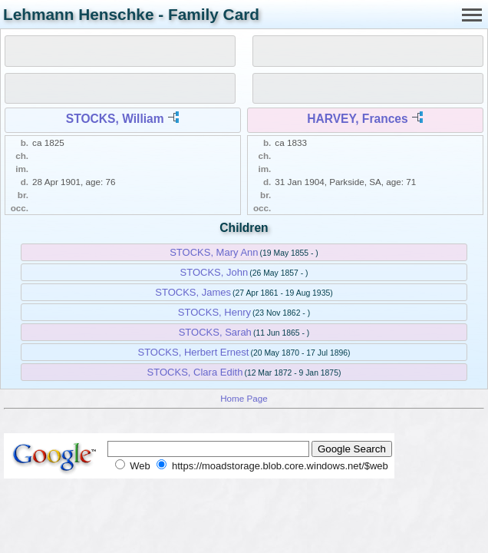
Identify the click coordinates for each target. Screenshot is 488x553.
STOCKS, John (214, 272)
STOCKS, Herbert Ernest (193, 352)
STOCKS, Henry (214, 312)
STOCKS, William (115, 118)
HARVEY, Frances (357, 118)
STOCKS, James (193, 292)
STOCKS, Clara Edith (195, 372)
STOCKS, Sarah (215, 332)
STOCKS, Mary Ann (214, 252)
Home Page (244, 398)
